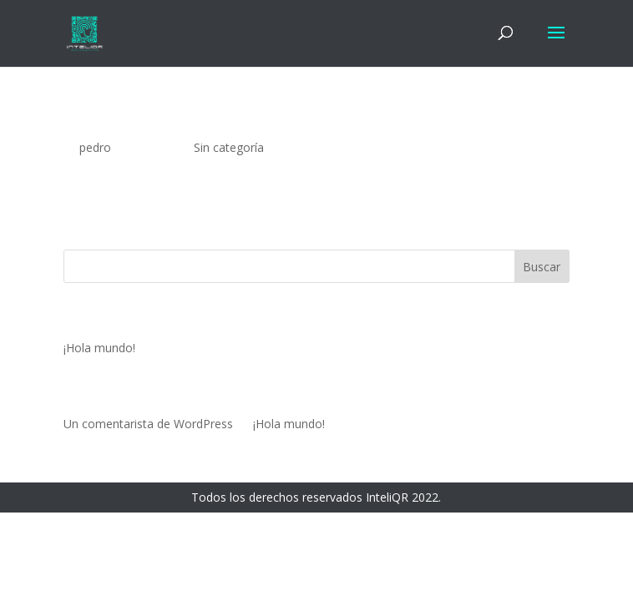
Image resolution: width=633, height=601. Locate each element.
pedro (95, 147)
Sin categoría (229, 147)
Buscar (541, 267)
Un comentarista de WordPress (148, 424)
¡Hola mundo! (110, 122)
